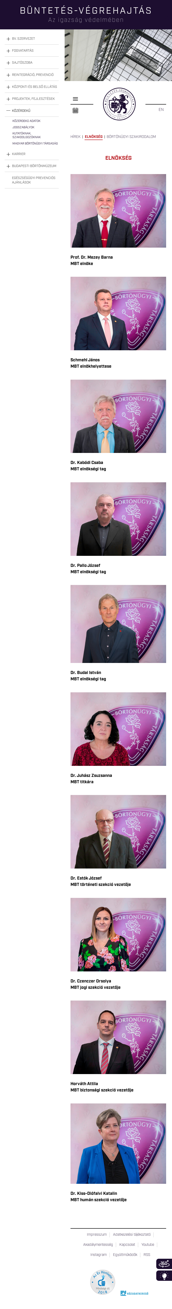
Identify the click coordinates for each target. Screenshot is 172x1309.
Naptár (75, 110)
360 (164, 1264)
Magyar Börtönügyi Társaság (35, 144)
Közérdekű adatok (26, 121)
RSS (147, 1255)
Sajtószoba (22, 63)
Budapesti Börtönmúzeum (34, 166)
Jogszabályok (23, 127)
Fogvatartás (23, 51)
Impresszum (97, 1234)
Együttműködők (125, 1255)
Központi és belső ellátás (34, 87)
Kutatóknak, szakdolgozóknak (26, 135)
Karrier (18, 154)
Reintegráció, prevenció (33, 75)
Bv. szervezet (23, 39)
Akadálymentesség (98, 1245)
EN (161, 109)
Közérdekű (21, 111)
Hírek (75, 137)
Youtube (147, 1245)
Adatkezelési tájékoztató (132, 1234)
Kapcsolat (127, 1245)
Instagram (98, 1255)
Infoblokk (164, 1275)
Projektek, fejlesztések (33, 99)
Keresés (168, 20)
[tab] (32, 39)
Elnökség (94, 137)
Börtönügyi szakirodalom (131, 137)
